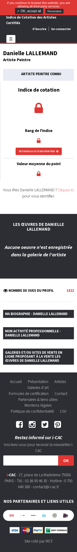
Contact (61, 393)
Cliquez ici (66, 189)
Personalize (54, 11)
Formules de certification (29, 393)
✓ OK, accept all (29, 11)
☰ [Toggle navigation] (11, 38)
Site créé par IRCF (38, 541)
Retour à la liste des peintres (39, 151)
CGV (63, 411)
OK (66, 460)
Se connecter (61, 29)
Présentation (38, 381)
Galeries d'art (38, 387)
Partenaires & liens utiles (38, 399)
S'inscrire (39, 29)
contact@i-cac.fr (46, 486)
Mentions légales (38, 405)
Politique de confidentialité (32, 411)
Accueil (16, 381)
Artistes (60, 381)
